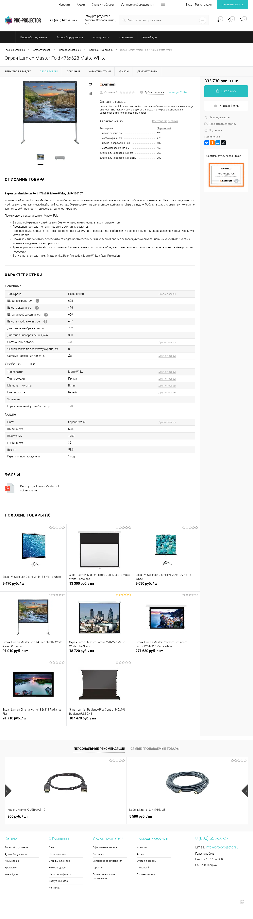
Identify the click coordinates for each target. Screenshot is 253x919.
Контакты (54, 888)
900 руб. (18, 817)
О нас (52, 847)
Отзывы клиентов (59, 861)
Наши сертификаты (60, 874)
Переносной (164, 128)
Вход (189, 4)
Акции (81, 4)
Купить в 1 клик (226, 105)
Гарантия (98, 867)
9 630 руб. (166, 586)
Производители (146, 874)
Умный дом (11, 874)
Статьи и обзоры (103, 4)
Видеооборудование (16, 847)
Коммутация (12, 861)
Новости (64, 4)
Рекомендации (57, 867)
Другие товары (167, 294)
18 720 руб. (99, 653)
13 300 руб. (99, 586)
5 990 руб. (140, 817)
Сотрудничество (58, 881)
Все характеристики (165, 121)
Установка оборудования (137, 4)
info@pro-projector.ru (222, 847)
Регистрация (203, 4)
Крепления (11, 867)
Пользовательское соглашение (104, 876)
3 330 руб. (201, 817)
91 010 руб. (33, 653)
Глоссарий (143, 867)
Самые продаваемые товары (154, 749)
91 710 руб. (33, 720)
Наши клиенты (57, 854)
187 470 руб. (99, 720)
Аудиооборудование (16, 854)
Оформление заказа (105, 847)
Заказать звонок (233, 4)
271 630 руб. (166, 653)
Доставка (98, 854)
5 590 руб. (80, 817)
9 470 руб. (33, 586)
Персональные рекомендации (99, 749)
